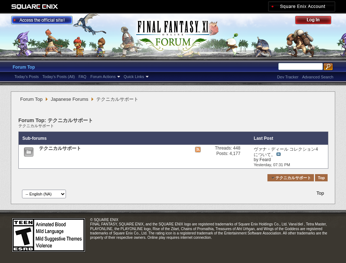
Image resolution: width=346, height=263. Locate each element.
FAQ (82, 76)
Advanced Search (317, 77)
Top (321, 178)
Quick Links (134, 76)
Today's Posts (26, 76)
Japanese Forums (69, 99)
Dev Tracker (287, 77)
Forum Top (24, 67)
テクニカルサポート (36, 126)
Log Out (317, 21)
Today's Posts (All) (59, 76)
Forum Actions (103, 76)
